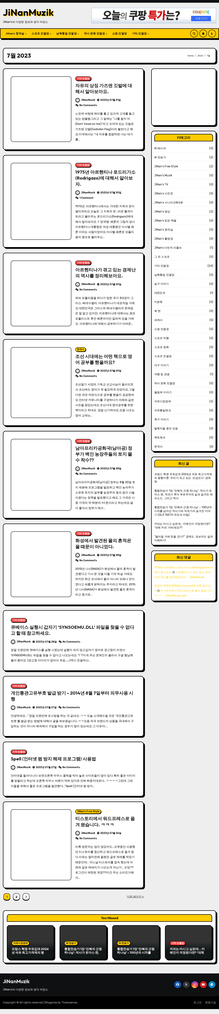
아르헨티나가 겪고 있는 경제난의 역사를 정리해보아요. (104, 274)
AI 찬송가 (160, 157)
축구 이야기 (161, 419)
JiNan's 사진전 (163, 193)
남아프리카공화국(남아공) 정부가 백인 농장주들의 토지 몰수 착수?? (105, 456)
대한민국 (159, 293)
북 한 (157, 311)
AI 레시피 (160, 148)
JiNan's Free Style (88, 816)
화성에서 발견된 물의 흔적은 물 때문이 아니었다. (104, 546)
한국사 (80, 351)
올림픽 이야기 (163, 392)
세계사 (158, 320)
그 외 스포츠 (162, 256)
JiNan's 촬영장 (163, 238)
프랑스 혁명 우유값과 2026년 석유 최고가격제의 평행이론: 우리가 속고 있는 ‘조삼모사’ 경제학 (183, 478)
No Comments (88, 105)
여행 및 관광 (162, 374)
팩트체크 (159, 437)
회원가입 (210, 1007)
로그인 (198, 1007)
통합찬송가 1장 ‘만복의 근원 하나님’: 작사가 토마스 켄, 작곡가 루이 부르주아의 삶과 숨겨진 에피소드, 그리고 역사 (183, 494)
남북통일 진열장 (66, 33)
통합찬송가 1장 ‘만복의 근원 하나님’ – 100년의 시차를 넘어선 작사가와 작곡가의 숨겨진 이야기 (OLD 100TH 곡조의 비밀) (183, 511)
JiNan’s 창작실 (15, 33)
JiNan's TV (161, 184)
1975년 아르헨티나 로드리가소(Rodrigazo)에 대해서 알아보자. (105, 179)
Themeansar (69, 1007)
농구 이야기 (161, 283)
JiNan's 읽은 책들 (165, 220)
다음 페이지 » (135, 901)
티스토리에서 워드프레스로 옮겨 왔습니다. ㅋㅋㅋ (103, 826)
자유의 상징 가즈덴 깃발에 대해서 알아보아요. (104, 88)
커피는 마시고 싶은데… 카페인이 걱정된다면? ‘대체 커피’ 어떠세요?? (187, 957)
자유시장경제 (162, 401)
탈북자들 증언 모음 (166, 428)
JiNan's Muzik (163, 175)
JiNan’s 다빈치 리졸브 (168, 247)
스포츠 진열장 (40, 33)
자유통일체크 (162, 410)
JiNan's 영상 (162, 211)
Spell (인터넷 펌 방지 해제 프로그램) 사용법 (55, 763)
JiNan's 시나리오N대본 (168, 202)
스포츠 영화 (161, 347)
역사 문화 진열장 (95, 33)
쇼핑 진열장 (119, 33)
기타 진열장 (139, 33)
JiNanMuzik (28, 12)
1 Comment (86, 198)
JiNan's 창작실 (163, 229)
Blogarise (51, 1007)
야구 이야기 (161, 365)
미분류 (158, 302)
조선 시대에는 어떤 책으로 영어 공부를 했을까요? (104, 361)
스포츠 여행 (161, 338)
